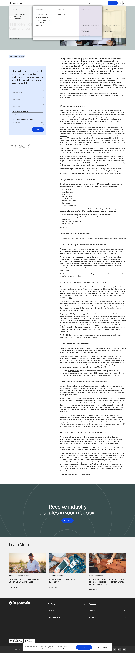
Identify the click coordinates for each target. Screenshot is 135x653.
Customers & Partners (68, 3)
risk (70, 298)
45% (93, 87)
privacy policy (63, 648)
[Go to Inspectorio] (15, 3)
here (90, 474)
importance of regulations (68, 113)
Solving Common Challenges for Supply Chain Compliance (24, 580)
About (80, 3)
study (96, 325)
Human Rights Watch (95, 304)
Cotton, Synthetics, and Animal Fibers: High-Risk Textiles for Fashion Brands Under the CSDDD (107, 582)
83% (74, 150)
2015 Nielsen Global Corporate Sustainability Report (106, 363)
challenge (69, 169)
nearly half (88, 388)
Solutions (53, 3)
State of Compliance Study (85, 447)
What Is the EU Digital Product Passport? (63, 580)
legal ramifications (117, 249)
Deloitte (84, 390)
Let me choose (102, 647)
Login (103, 3)
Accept (84, 647)
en (124, 3)
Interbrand (74, 358)
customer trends (85, 127)
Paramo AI (33, 3)
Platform (43, 3)
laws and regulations (111, 66)
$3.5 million (91, 85)
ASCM (92, 129)
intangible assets (73, 371)
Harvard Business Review (75, 407)
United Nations (87, 399)
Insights (90, 3)
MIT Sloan (92, 158)
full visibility (71, 314)
